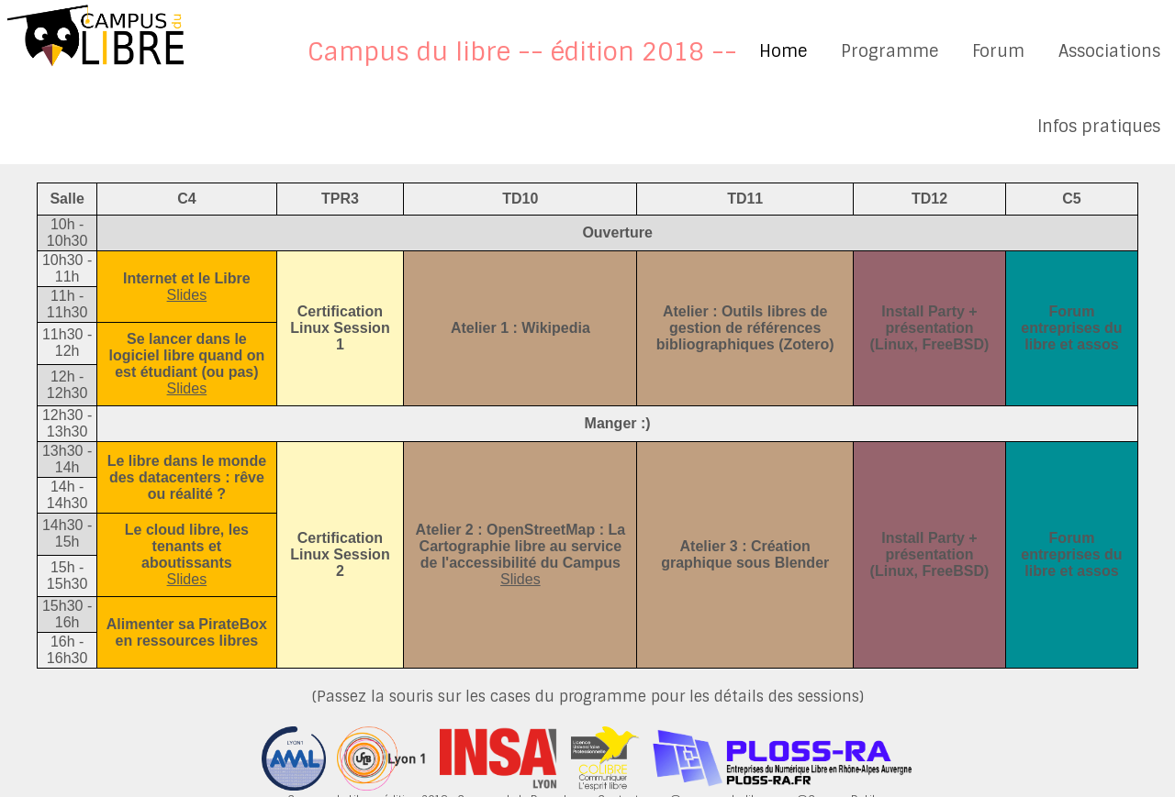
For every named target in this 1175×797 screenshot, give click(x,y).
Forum (998, 51)
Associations (1109, 51)
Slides (187, 295)
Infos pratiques (1098, 127)
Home (783, 51)
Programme (889, 51)
